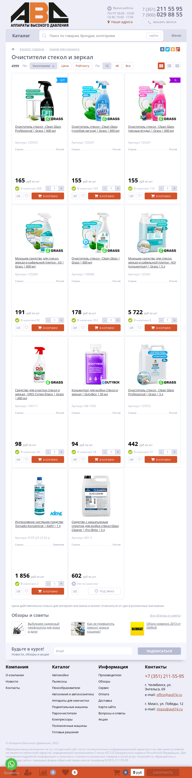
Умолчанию (41, 66)
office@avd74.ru (169, 694)
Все (128, 66)
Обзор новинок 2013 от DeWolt (164, 626)
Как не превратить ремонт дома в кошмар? (100, 628)
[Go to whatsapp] (11, 764)
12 (107, 66)
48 (117, 66)
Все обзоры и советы (165, 615)
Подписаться (159, 651)
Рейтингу (82, 66)
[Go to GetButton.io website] (11, 773)
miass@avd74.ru (170, 709)
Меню (176, 35)
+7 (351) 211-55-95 (164, 676)
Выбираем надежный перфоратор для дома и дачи (44, 628)
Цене (65, 66)
